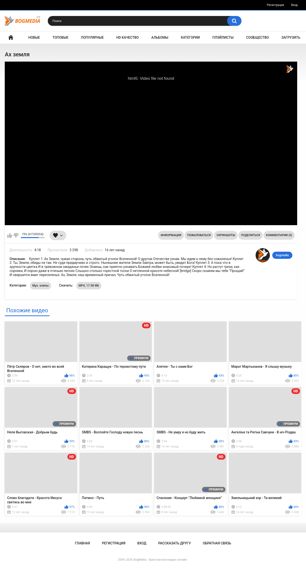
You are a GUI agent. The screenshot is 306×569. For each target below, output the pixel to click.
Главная (11, 38)
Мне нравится (9, 235)
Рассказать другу (174, 543)
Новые (34, 37)
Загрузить (290, 37)
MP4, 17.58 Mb (89, 285)
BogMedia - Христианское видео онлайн (160, 559)
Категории (190, 37)
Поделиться (250, 235)
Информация (171, 235)
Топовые (60, 37)
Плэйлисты (223, 37)
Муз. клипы (40, 285)
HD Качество (127, 37)
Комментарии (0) (279, 235)
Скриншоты (226, 235)
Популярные (92, 37)
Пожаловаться (199, 235)
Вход (294, 5)
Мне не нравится (15, 235)
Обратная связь (217, 543)
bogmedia (282, 255)
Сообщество (257, 37)
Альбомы (159, 37)
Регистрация (275, 5)
